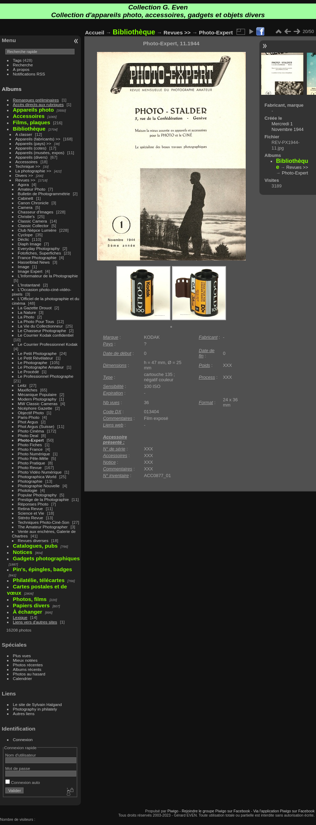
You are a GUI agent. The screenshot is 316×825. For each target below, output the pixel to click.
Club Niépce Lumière (37, 230)
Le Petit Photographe (37, 353)
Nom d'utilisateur (20, 755)
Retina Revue (30, 508)
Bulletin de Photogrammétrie (44, 193)
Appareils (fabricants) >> (37, 139)
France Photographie (37, 257)
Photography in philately (35, 709)
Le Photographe (32, 362)
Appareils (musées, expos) (39, 152)
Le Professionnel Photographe (45, 376)
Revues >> (25, 180)
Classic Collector (33, 225)
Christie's (26, 216)
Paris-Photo (28, 417)
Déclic (23, 239)
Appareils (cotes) (30, 148)
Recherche (23, 64)
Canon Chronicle (33, 202)
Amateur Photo (31, 189)
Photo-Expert (31, 440)
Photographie (30, 481)
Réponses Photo (33, 504)
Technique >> (27, 166)
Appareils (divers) (31, 157)
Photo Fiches (30, 444)
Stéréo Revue (30, 517)
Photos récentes (28, 664)
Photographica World (37, 476)
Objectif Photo (31, 412)
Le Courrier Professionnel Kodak (48, 344)
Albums (11, 89)
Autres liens (23, 713)
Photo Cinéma (31, 431)
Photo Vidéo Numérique (40, 472)
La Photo (26, 317)
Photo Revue (30, 467)
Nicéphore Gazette (35, 408)
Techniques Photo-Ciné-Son (44, 522)
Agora (23, 184)
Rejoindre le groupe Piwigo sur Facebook (216, 811)
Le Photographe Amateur (41, 367)
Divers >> (24, 175)
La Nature (27, 312)
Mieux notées (25, 660)
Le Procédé (28, 371)
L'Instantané (29, 285)
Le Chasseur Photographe (42, 330)
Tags (17, 60)
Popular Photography (37, 495)
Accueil (94, 32)
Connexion (23, 739)
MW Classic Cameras (38, 403)
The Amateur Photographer (43, 526)
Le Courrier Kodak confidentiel (45, 335)
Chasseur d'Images (35, 212)
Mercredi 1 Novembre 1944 (288, 126)
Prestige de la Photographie (43, 499)
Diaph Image (29, 244)
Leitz (22, 385)
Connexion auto (22, 782)
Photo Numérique (34, 453)
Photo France (30, 449)
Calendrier (22, 678)
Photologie (28, 490)
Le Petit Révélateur (35, 358)
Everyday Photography (39, 248)
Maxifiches (28, 390)
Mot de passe (17, 768)
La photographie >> (33, 171)
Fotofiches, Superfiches (39, 253)
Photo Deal (28, 435)
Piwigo (172, 811)
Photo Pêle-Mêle (33, 458)
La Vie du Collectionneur (40, 326)
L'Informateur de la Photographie (48, 275)
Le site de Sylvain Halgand (37, 704)
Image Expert (30, 271)
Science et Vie (31, 513)
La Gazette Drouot (35, 307)
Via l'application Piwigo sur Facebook (284, 811)
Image (24, 266)
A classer (23, 134)
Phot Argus (28, 422)
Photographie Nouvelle (39, 485)
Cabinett (25, 198)
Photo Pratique (31, 463)
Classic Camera (32, 221)
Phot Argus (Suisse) (36, 426)
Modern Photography (37, 399)
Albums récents (27, 669)
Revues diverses (33, 540)
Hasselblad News (34, 262)
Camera (25, 207)
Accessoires (26, 161)
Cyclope (25, 234)
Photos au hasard (29, 674)
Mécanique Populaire (37, 394)
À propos (21, 69)
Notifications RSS (29, 74)
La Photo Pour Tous (36, 321)
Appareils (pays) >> (33, 143)
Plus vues (22, 655)
